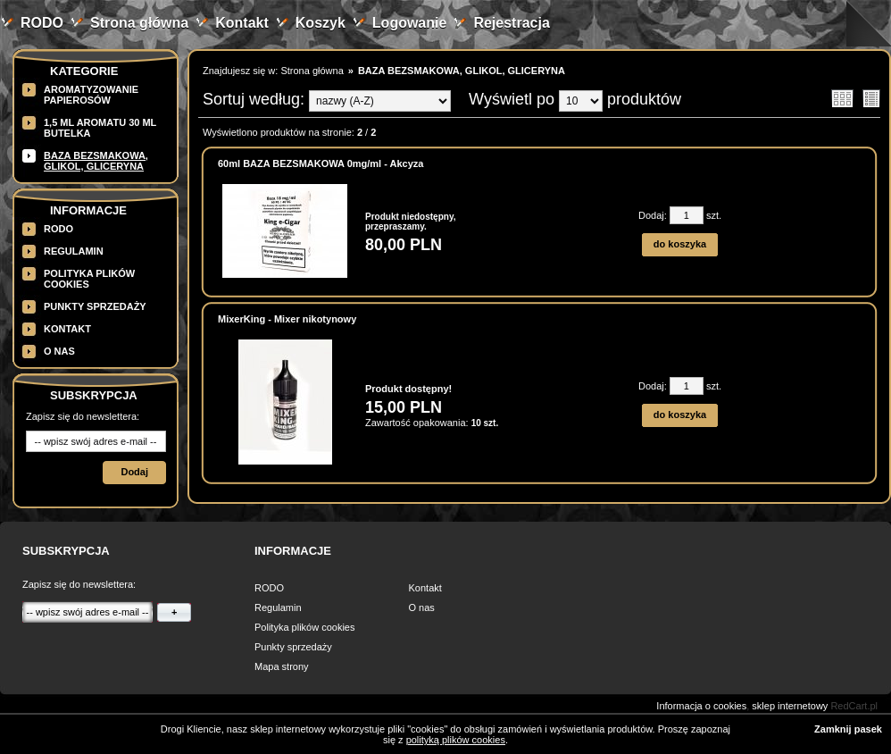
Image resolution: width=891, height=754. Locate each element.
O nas (59, 351)
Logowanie (409, 22)
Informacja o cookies (701, 705)
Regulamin (74, 251)
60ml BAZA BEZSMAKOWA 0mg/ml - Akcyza (320, 163)
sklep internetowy (790, 705)
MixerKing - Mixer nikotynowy (287, 319)
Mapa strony (281, 666)
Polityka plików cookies (304, 627)
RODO (42, 22)
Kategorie (84, 71)
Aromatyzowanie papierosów (91, 94)
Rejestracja (511, 22)
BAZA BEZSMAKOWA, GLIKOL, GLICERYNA (96, 161)
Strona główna (139, 22)
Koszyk (321, 22)
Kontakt (242, 22)
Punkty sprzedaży (95, 306)
